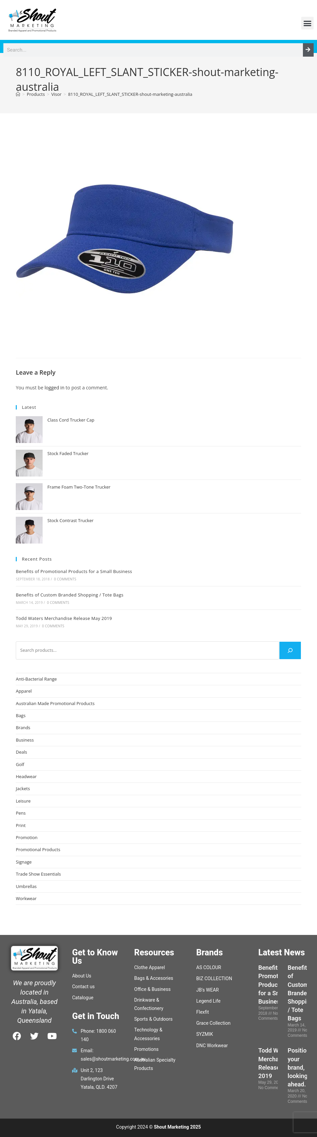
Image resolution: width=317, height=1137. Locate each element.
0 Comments (65, 579)
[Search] (308, 50)
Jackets (23, 788)
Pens (20, 813)
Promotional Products (38, 849)
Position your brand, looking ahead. (299, 1067)
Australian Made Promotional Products (55, 703)
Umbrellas (26, 886)
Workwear (26, 898)
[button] (307, 23)
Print (20, 825)
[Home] (18, 94)
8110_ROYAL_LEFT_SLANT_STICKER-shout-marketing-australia (130, 94)
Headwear (26, 776)
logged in (54, 387)
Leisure (23, 801)
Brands (23, 727)
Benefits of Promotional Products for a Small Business (74, 571)
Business (25, 740)
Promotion (27, 837)
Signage (24, 862)
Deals (21, 752)
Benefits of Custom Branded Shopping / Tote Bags (69, 595)
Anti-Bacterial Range (36, 679)
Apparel (24, 691)
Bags (20, 715)
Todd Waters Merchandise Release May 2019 (64, 618)
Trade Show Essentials (38, 874)
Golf (20, 764)
